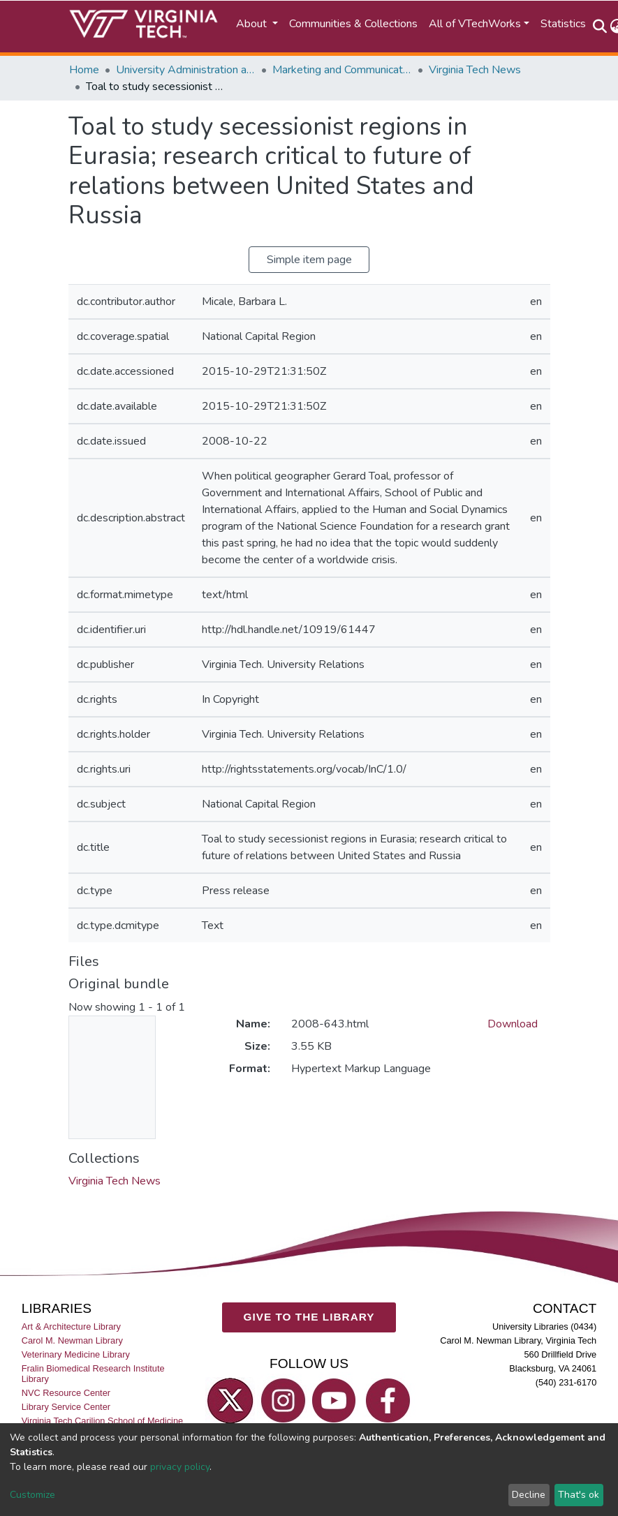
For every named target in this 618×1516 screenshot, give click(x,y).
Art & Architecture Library (71, 1326)
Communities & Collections (353, 23)
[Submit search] (600, 26)
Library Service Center (66, 1407)
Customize (32, 1494)
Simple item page (309, 259)
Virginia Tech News (475, 69)
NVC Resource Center (66, 1393)
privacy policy (179, 1466)
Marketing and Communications (342, 69)
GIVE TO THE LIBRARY (309, 1317)
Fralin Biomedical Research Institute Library (93, 1373)
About (253, 23)
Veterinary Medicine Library (76, 1354)
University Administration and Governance (186, 69)
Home (84, 69)
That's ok (578, 1494)
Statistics (563, 23)
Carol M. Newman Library (72, 1340)
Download (512, 1024)
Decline (528, 1494)
